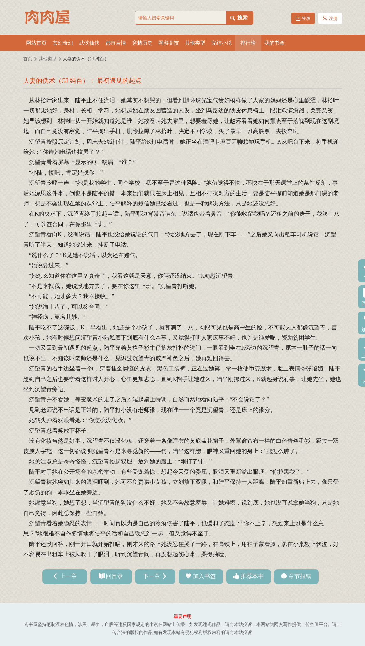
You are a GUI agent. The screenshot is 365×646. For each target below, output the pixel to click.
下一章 (151, 576)
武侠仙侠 (89, 43)
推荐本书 (252, 576)
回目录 (114, 576)
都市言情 (116, 43)
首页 (27, 58)
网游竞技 (168, 43)
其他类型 (195, 43)
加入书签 (204, 576)
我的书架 (274, 43)
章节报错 (299, 576)
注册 (330, 18)
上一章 (68, 576)
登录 (302, 18)
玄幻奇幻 (63, 43)
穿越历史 (142, 43)
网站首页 (36, 43)
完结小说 (221, 43)
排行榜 (248, 43)
